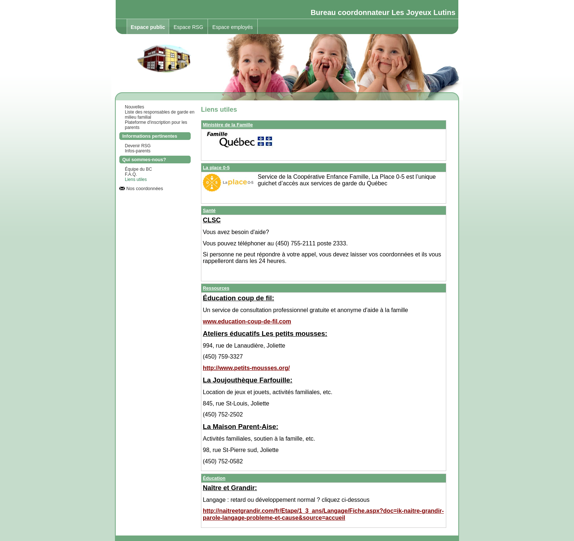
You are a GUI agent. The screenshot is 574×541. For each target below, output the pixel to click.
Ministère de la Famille (228, 124)
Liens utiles (136, 179)
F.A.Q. (131, 174)
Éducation (214, 478)
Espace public (148, 27)
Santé (209, 210)
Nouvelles (134, 107)
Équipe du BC (138, 169)
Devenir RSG (138, 145)
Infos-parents (137, 150)
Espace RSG (188, 27)
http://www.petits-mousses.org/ (246, 368)
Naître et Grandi (227, 488)
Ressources (216, 288)
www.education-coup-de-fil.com (247, 321)
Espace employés (232, 27)
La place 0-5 (216, 167)
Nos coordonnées (144, 188)
